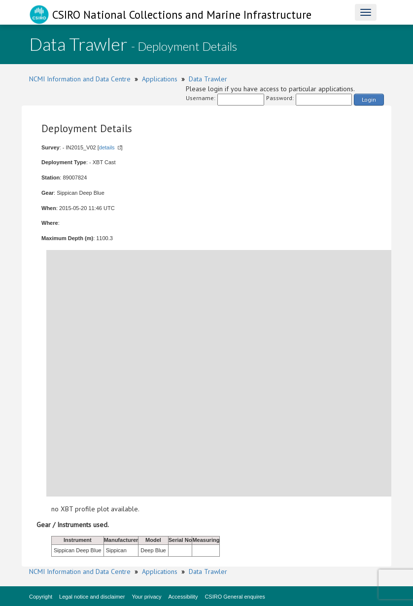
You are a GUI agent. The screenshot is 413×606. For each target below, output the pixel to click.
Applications (159, 78)
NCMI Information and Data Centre (80, 78)
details (107, 147)
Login (369, 99)
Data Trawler (208, 78)
